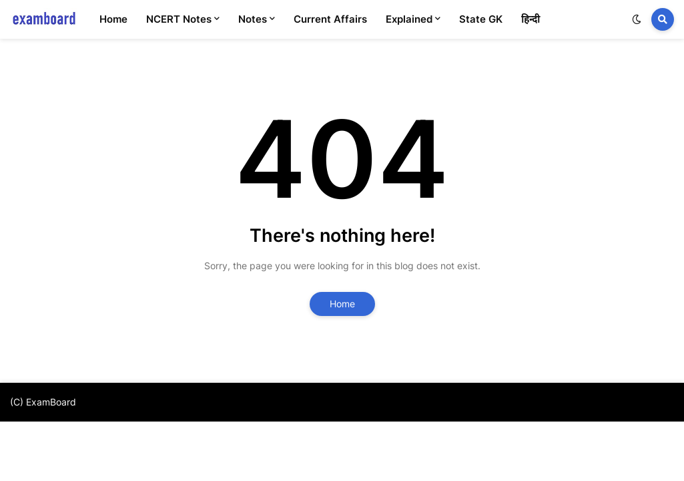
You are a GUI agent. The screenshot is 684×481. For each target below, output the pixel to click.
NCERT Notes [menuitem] (179, 19)
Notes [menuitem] (252, 19)
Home (342, 303)
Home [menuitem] (113, 19)
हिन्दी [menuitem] (530, 19)
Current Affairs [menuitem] (330, 19)
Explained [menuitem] (409, 19)
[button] (636, 19)
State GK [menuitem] (480, 19)
